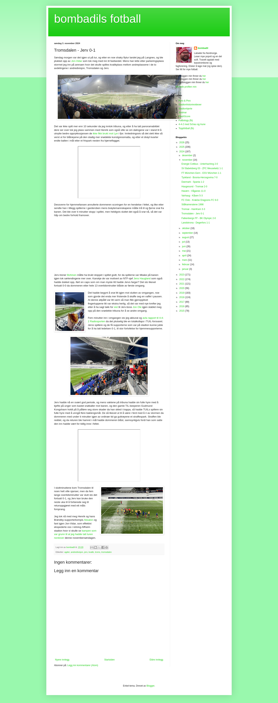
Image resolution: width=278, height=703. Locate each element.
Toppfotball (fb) (186, 128)
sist (116, 307)
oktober (186, 228)
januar (185, 269)
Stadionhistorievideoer (190, 104)
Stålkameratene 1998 (192, 204)
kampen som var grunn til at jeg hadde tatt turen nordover (75, 534)
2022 (182, 279)
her (204, 76)
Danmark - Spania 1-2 (192, 182)
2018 (182, 297)
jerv (85, 552)
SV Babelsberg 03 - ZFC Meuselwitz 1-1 (202, 168)
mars (185, 260)
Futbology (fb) (186, 120)
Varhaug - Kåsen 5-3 (192, 195)
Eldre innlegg (156, 659)
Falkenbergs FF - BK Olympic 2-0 (198, 218)
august (186, 237)
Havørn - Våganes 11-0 (193, 191)
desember (187, 155)
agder (67, 552)
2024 (182, 151)
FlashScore (184, 116)
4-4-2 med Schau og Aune (192, 124)
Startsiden (109, 659)
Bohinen (71, 275)
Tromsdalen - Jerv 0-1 (192, 213)
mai (184, 251)
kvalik (91, 552)
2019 (182, 292)
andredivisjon (77, 552)
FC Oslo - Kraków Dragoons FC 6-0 (199, 200)
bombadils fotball (97, 18)
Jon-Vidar (76, 61)
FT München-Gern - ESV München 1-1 (201, 173)
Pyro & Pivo (185, 100)
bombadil (203, 48)
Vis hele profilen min (186, 86)
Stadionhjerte (185, 108)
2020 (182, 288)
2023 (182, 274)
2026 (182, 142)
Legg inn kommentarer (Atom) (82, 665)
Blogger (150, 685)
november (187, 159)
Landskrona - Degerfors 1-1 (195, 222)
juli (184, 241)
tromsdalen (106, 552)
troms (97, 552)
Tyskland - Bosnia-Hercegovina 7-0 (199, 177)
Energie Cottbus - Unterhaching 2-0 (199, 164)
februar (186, 264)
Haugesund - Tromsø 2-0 (194, 186)
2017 (182, 302)
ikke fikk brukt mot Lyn (105, 133)
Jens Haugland (142, 278)
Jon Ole (137, 307)
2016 (182, 306)
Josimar (183, 112)
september (188, 233)
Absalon (88, 519)
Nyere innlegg (62, 659)
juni (184, 246)
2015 (182, 310)
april (184, 255)
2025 (182, 147)
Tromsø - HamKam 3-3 (193, 209)
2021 (182, 283)
